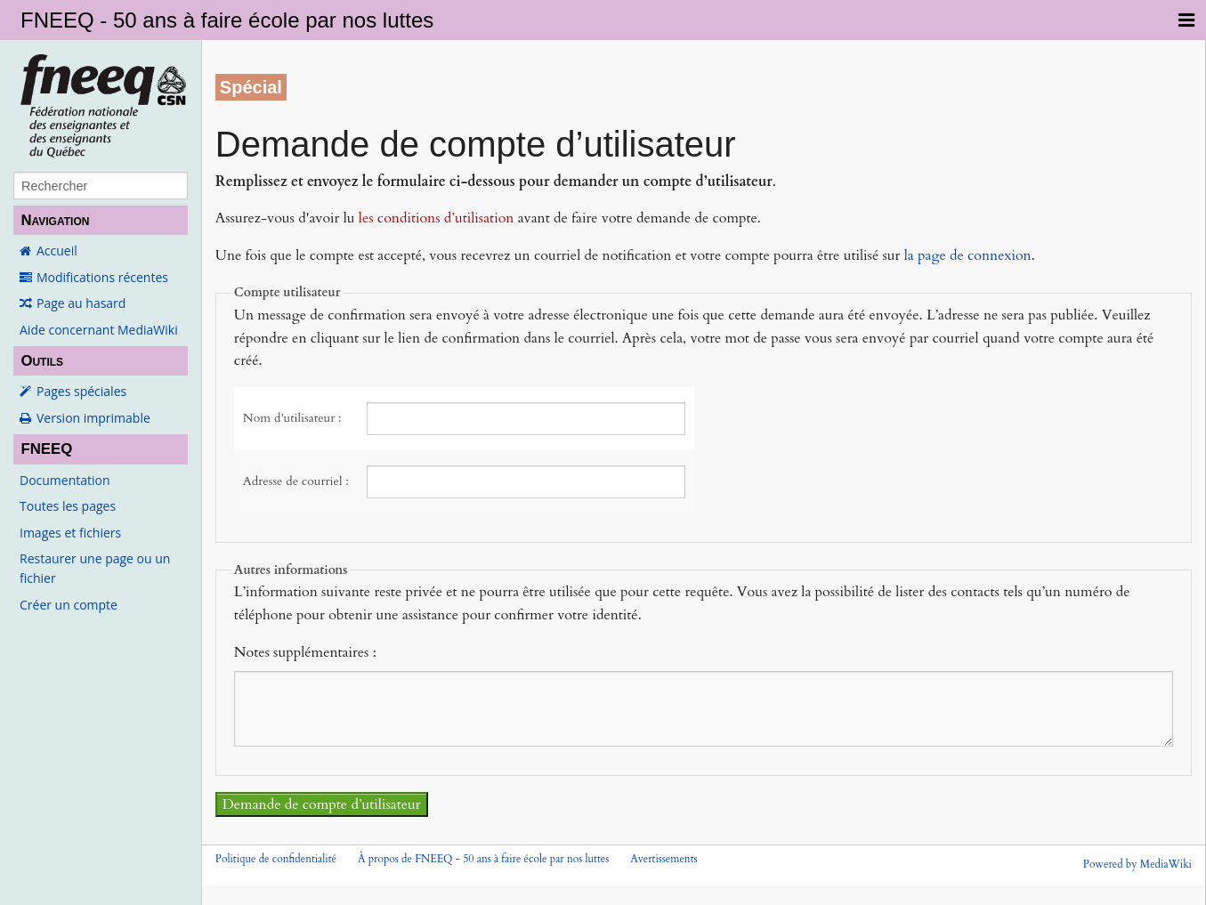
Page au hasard (80, 303)
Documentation (65, 480)
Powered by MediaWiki (1137, 864)
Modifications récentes (102, 277)
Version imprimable (93, 417)
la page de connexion (968, 255)
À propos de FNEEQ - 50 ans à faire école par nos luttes (483, 859)
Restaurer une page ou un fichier (95, 568)
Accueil (56, 250)
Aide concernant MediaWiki (99, 329)
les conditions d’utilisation (436, 218)
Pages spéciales (81, 391)
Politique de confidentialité (275, 859)
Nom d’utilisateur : (292, 417)
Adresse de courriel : (296, 481)
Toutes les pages (68, 505)
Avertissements (663, 859)
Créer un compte (68, 604)
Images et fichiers (70, 532)
